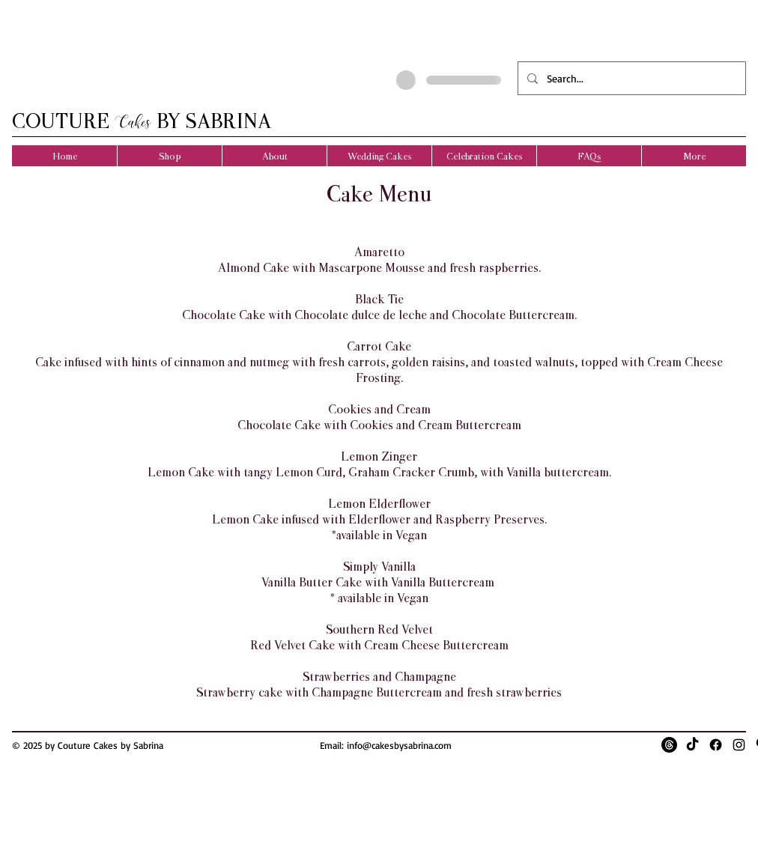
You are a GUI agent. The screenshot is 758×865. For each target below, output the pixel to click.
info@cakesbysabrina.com (399, 745)
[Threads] (669, 745)
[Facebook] (716, 745)
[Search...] (630, 78)
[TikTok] (692, 745)
